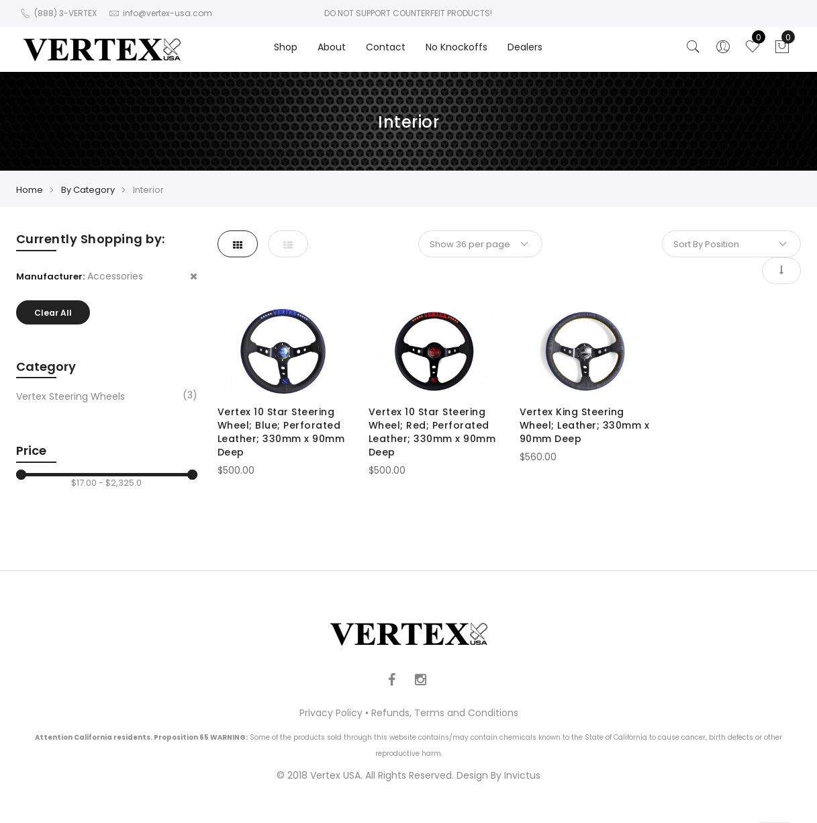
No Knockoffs (456, 47)
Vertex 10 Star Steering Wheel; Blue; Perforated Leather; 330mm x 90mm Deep (281, 432)
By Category (88, 189)
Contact (385, 47)
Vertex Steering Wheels (70, 396)
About (332, 47)
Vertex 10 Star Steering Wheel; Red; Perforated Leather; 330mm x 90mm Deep (432, 432)
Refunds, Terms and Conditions (444, 713)
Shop (285, 47)
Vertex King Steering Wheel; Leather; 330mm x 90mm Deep (585, 425)
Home (29, 189)
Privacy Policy (331, 713)
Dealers (525, 47)
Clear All (53, 312)
